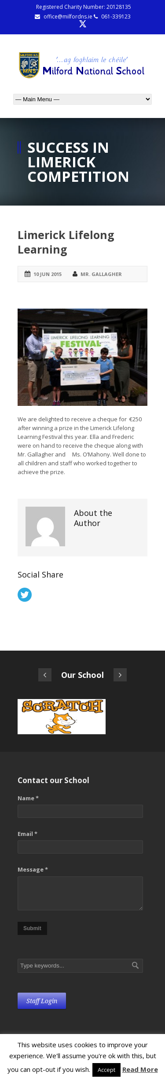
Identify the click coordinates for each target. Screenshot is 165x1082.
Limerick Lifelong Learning (66, 242)
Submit (32, 928)
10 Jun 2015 (47, 274)
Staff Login (41, 1001)
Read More (140, 1069)
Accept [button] (106, 1070)
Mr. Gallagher (101, 274)
